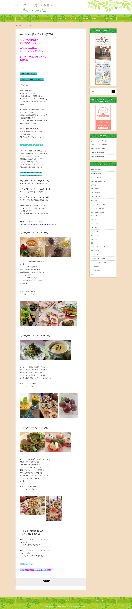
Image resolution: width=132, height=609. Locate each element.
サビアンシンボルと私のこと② (99, 141)
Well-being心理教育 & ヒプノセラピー (101, 172)
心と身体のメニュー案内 (88, 18)
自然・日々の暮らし (96, 190)
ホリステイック (95, 245)
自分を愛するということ (99, 260)
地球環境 (93, 183)
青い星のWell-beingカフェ (98, 179)
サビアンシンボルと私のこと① (99, 144)
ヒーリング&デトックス (99, 256)
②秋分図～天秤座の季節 (97, 151)
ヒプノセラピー (95, 216)
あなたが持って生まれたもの (101, 252)
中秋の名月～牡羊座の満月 (98, 148)
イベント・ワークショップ (98, 241)
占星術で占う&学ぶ (96, 168)
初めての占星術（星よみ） (98, 208)
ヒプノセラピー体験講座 (97, 205)
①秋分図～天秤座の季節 (97, 155)
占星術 (92, 238)
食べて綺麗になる (98, 263)
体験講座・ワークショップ (65, 18)
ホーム (21, 18)
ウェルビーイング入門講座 (98, 201)
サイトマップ (66, 600)
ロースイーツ (94, 219)
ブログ (47, 18)
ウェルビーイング (95, 227)
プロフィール (99, 600)
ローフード (94, 223)
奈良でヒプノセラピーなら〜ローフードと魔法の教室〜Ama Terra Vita (62, 606)
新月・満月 (94, 234)
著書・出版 (94, 197)
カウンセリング (95, 212)
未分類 (92, 267)
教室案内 (33, 18)
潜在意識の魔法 (95, 186)
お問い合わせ (109, 18)
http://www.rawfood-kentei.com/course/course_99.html (38, 224)
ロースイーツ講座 (95, 194)
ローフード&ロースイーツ (98, 175)
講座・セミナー (95, 230)
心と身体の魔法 (95, 249)
